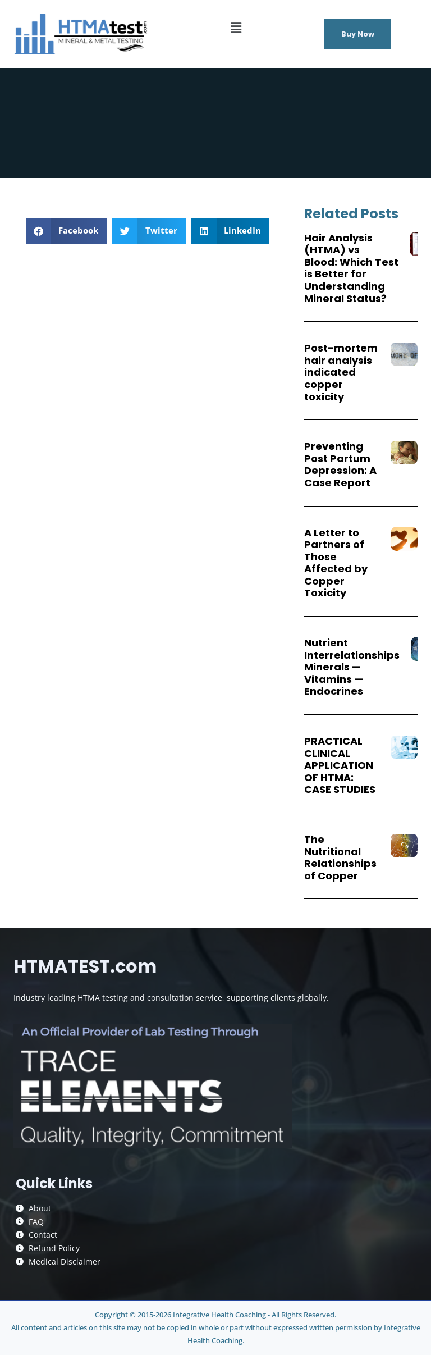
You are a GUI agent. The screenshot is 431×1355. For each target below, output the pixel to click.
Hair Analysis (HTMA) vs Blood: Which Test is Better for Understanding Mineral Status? (351, 268)
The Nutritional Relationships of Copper (340, 857)
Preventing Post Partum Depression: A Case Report (340, 464)
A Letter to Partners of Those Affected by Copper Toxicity (336, 563)
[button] (236, 27)
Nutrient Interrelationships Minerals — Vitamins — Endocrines (352, 667)
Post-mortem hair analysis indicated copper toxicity (341, 372)
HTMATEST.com (85, 966)
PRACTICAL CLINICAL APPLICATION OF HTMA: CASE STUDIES (339, 765)
